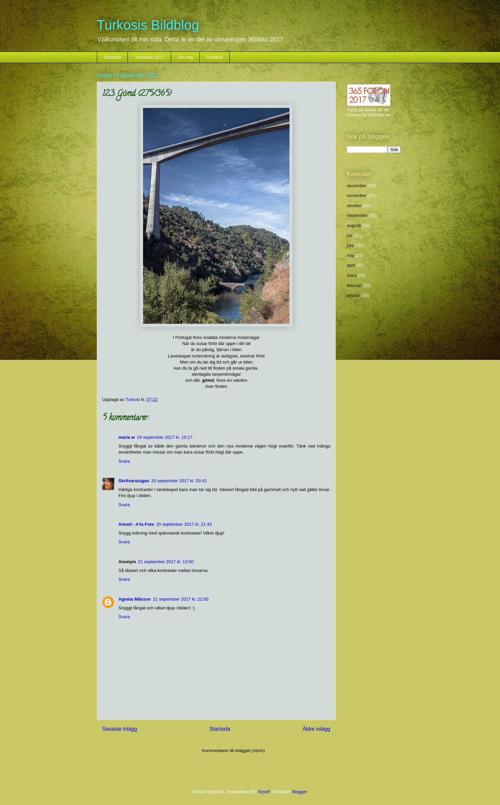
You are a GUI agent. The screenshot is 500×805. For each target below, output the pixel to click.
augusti (354, 225)
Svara (124, 461)
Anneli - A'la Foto (136, 524)
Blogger (299, 791)
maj (350, 255)
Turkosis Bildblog (148, 25)
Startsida (112, 57)
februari (354, 285)
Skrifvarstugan (133, 480)
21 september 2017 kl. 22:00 (181, 599)
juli (349, 235)
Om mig (185, 57)
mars (352, 275)
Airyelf (264, 791)
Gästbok (214, 57)
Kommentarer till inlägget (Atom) (233, 750)
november (356, 195)
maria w (126, 437)
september (357, 215)
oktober (354, 205)
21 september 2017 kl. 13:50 (166, 561)
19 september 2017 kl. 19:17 (164, 437)
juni (350, 245)
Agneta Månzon (134, 599)
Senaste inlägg (119, 729)
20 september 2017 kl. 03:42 (179, 480)
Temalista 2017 (149, 57)
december (356, 185)
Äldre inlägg (316, 729)
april (351, 265)
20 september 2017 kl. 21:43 (184, 524)
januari (353, 295)
